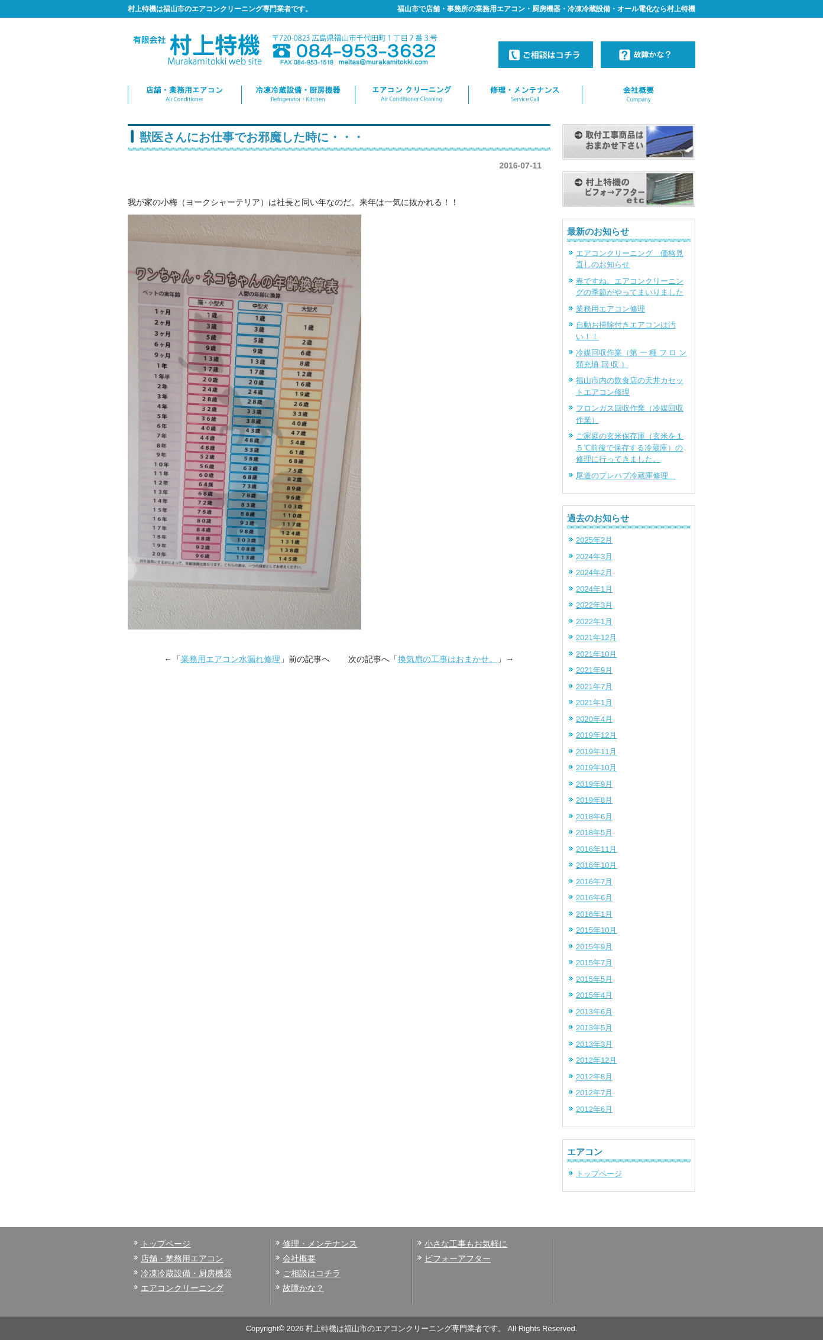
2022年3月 (594, 605)
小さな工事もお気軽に (466, 1243)
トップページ (599, 1173)
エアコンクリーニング (182, 1288)
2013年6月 (594, 1011)
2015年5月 (594, 979)
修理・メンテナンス (320, 1243)
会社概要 (299, 1258)
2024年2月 (594, 572)
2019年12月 (596, 735)
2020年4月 (594, 719)
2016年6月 (594, 897)
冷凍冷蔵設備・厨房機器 (186, 1273)
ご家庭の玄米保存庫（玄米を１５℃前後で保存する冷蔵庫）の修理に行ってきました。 (629, 447)
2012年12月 (596, 1060)
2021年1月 (594, 702)
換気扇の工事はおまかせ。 (447, 659)
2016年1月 (594, 914)
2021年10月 (596, 654)
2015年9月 (594, 946)
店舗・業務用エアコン (182, 1258)
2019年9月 (594, 784)
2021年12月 (596, 637)
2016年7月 (594, 881)
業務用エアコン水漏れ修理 (230, 659)
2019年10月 (596, 767)
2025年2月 (594, 540)
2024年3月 (594, 556)
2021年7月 (594, 686)
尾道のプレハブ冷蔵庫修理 (626, 475)
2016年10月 (596, 865)
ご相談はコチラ (312, 1273)
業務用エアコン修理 (610, 308)
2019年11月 (596, 751)
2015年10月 (596, 930)
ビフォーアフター (458, 1258)
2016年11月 (596, 849)
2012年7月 (594, 1092)
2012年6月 (594, 1109)
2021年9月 (594, 670)
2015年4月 (594, 995)
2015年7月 (594, 962)
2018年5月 (594, 832)
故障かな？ (303, 1288)
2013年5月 (594, 1027)
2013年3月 (594, 1044)
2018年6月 (594, 816)
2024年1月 (594, 589)
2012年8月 (594, 1076)
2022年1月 (594, 621)
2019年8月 (594, 800)
